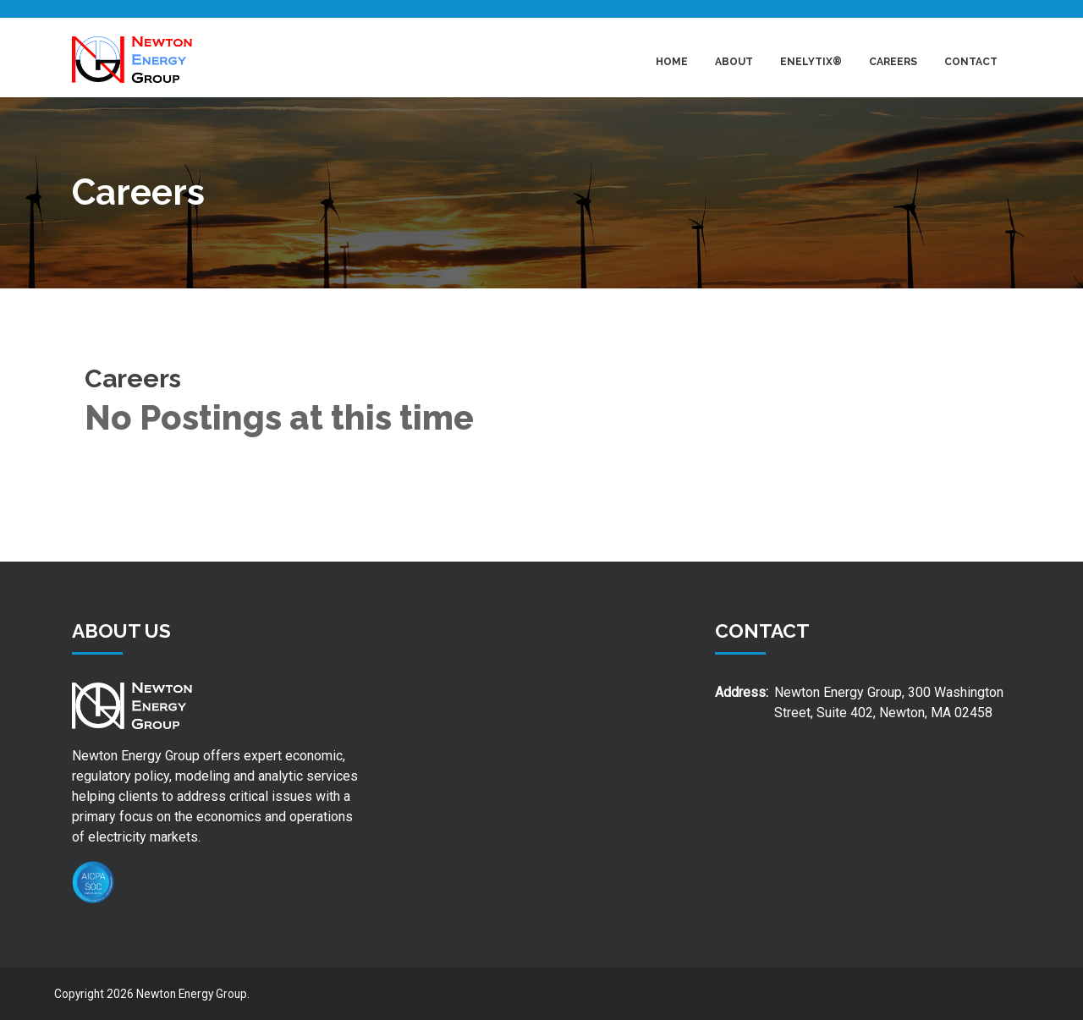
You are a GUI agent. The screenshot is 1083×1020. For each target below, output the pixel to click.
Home (672, 62)
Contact (971, 62)
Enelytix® (811, 62)
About (734, 62)
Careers (893, 62)
